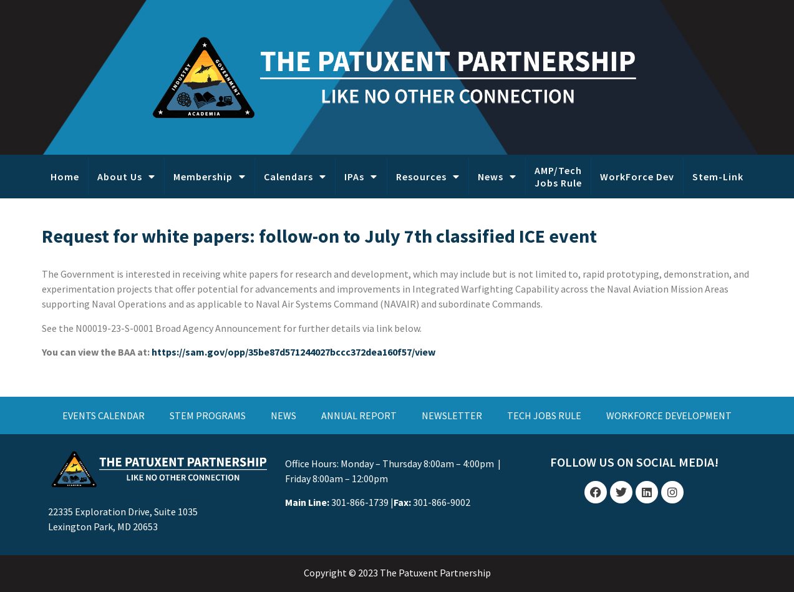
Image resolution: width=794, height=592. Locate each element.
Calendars (295, 176)
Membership (209, 176)
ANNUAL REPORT (359, 415)
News (497, 176)
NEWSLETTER (452, 415)
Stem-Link (717, 176)
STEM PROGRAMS (208, 415)
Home (65, 176)
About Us (126, 176)
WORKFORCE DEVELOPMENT (669, 415)
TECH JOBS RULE (544, 415)
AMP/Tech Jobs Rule (558, 176)
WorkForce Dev (637, 176)
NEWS (283, 415)
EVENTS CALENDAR (103, 415)
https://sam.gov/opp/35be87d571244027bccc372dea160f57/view (293, 352)
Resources (428, 176)
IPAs (360, 176)
